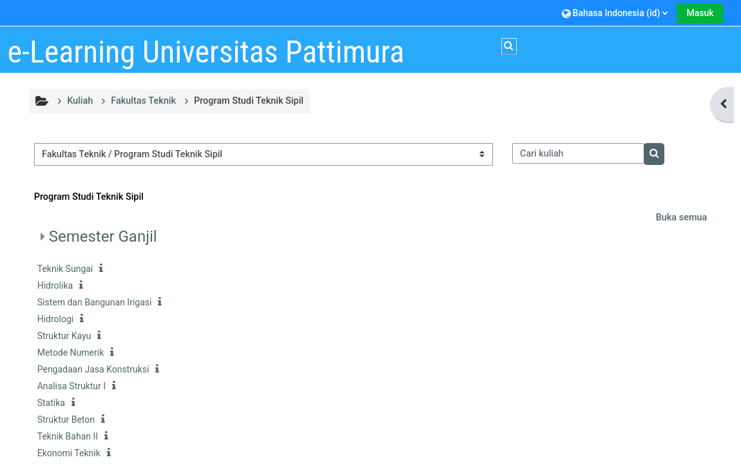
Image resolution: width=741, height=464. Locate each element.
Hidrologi (55, 319)
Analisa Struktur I (71, 386)
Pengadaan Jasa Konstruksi (93, 369)
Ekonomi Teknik (69, 453)
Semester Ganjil (103, 236)
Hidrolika (55, 285)
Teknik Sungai (65, 269)
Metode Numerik (70, 352)
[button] (615, 13)
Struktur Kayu (64, 336)
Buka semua (681, 217)
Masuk (699, 13)
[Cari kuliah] (578, 153)
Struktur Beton (66, 419)
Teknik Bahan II (67, 436)
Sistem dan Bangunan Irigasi (94, 302)
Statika (51, 403)
